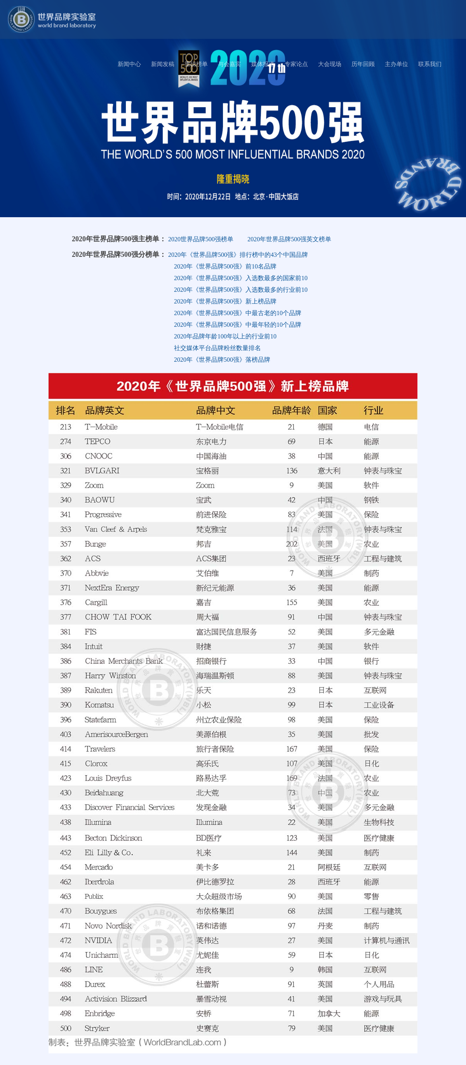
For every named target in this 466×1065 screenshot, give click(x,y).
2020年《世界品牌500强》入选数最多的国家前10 (241, 278)
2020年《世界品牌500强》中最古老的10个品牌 (237, 313)
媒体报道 (263, 64)
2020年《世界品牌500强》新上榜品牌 (225, 301)
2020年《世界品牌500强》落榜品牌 (222, 359)
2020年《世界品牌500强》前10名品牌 (225, 266)
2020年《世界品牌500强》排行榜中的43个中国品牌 (238, 254)
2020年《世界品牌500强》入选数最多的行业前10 (241, 289)
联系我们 (430, 64)
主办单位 (396, 64)
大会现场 (329, 64)
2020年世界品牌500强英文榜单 (289, 239)
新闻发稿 (162, 64)
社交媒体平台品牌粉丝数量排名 (217, 348)
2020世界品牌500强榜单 (200, 239)
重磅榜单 (196, 64)
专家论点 (296, 64)
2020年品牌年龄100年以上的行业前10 (225, 336)
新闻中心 (129, 64)
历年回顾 (363, 64)
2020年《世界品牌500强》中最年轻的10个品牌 (237, 324)
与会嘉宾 (229, 64)
